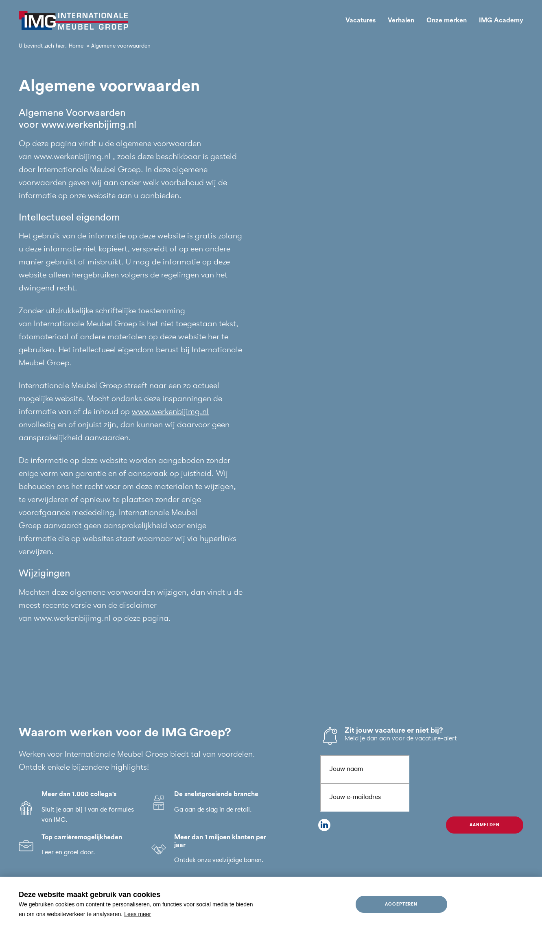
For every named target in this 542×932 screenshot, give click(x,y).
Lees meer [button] (137, 914)
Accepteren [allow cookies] (401, 904)
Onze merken (446, 20)
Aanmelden (485, 824)
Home (76, 45)
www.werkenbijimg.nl (170, 411)
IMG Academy (501, 20)
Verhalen (401, 20)
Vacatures (360, 20)
